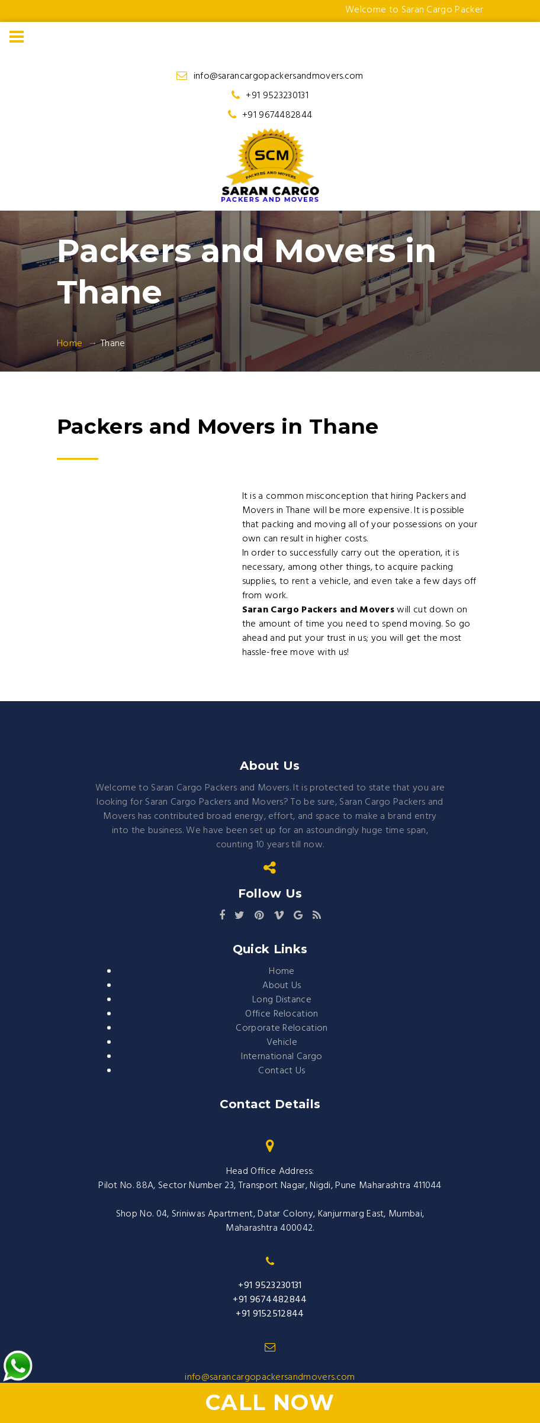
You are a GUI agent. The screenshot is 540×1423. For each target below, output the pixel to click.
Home (69, 343)
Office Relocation (281, 1014)
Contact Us (281, 1071)
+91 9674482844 (277, 115)
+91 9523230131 (277, 96)
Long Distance (281, 1000)
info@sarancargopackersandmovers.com (279, 76)
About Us (281, 985)
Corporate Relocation (281, 1028)
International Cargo (281, 1056)
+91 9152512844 (270, 1314)
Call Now (270, 1402)
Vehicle (281, 1042)
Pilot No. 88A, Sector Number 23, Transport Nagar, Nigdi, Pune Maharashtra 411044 (270, 1185)
